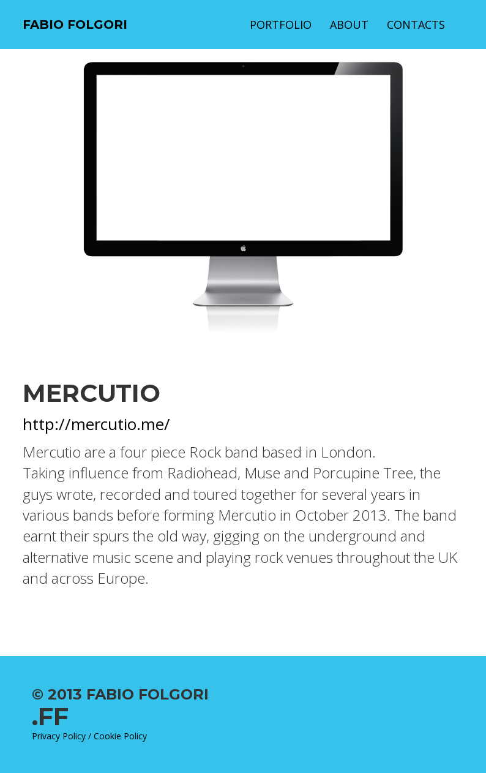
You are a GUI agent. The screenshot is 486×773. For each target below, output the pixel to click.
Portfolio (281, 24)
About (349, 24)
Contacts (416, 24)
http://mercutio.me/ (96, 424)
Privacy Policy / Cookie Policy (89, 736)
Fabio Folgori (75, 24)
